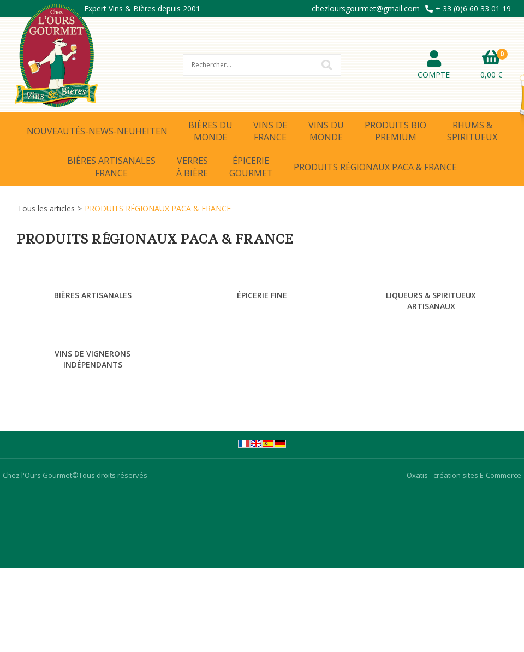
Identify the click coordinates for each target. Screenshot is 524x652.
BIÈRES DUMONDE (210, 131)
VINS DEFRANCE (270, 131)
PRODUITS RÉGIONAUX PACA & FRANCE (375, 167)
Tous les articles (46, 208)
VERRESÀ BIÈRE (192, 167)
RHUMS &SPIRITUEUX (472, 131)
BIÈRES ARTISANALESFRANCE (111, 167)
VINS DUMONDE (326, 131)
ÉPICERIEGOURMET (251, 167)
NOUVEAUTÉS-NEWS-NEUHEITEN (97, 131)
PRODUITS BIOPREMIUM (395, 131)
